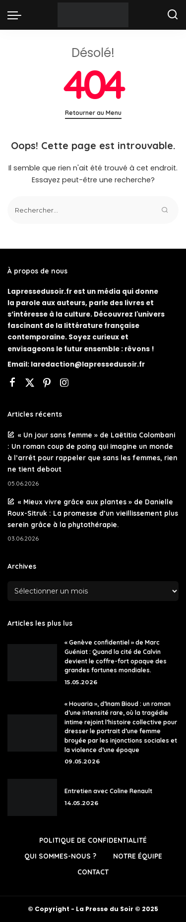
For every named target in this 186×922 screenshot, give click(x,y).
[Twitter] (30, 383)
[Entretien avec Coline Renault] (32, 797)
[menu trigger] (16, 15)
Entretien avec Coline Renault (108, 791)
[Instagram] (64, 383)
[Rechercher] (173, 15)
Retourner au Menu (93, 112)
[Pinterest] (47, 383)
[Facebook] (12, 383)
